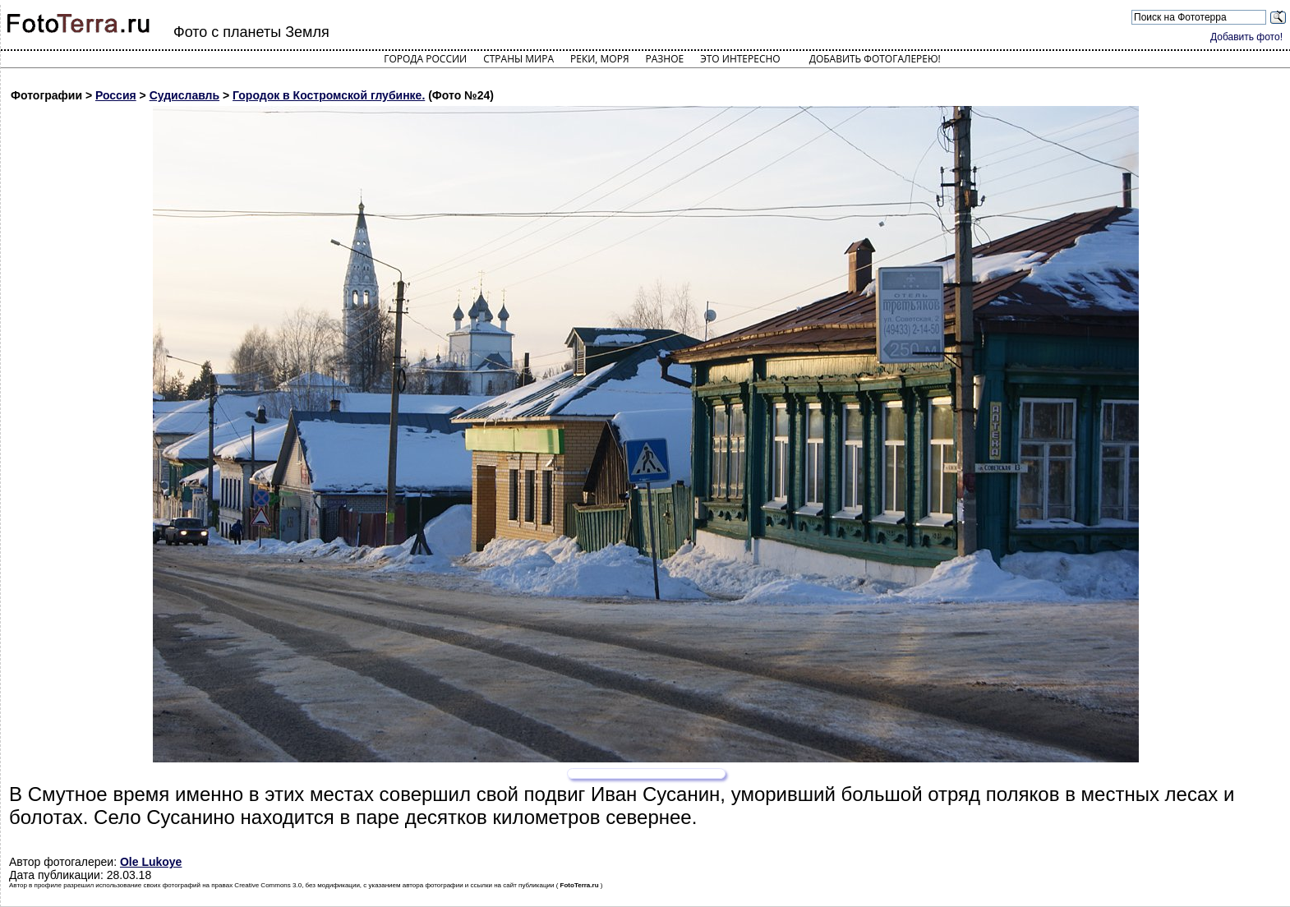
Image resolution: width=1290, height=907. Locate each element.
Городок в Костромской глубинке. (329, 95)
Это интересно (740, 59)
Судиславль (184, 95)
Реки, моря (599, 59)
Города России (425, 59)
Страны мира (518, 59)
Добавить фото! (1246, 37)
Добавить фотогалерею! (875, 59)
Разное (665, 59)
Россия (115, 95)
